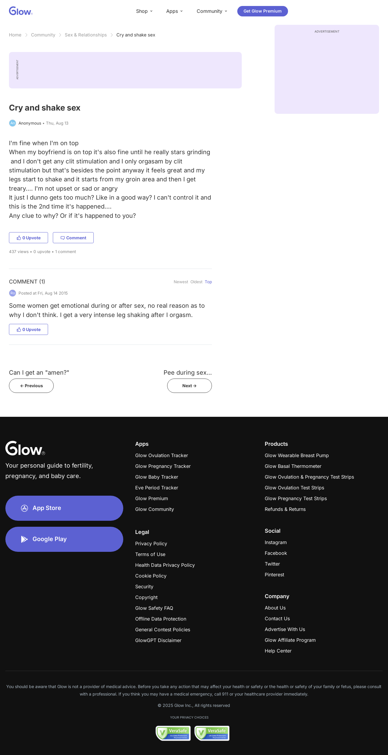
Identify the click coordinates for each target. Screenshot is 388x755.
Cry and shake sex (135, 35)
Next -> (189, 385)
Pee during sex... (188, 372)
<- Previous (31, 385)
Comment (73, 237)
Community (43, 35)
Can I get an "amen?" (39, 372)
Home (15, 35)
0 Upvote (28, 237)
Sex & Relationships (86, 35)
